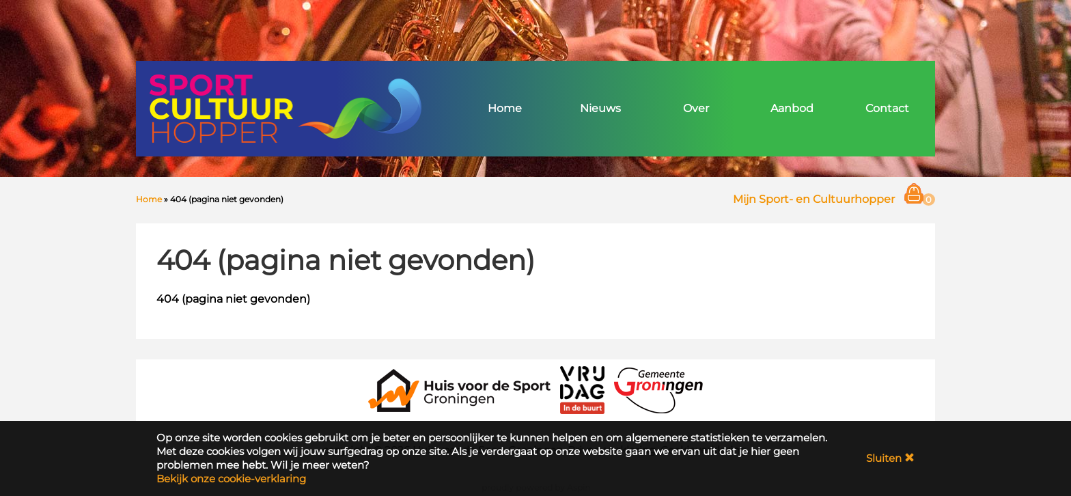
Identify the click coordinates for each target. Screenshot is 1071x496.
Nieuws (600, 108)
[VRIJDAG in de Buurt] (583, 389)
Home (505, 108)
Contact (887, 108)
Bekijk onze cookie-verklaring (231, 478)
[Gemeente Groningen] (658, 389)
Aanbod (791, 108)
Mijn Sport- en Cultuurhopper (814, 199)
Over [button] (696, 108)
